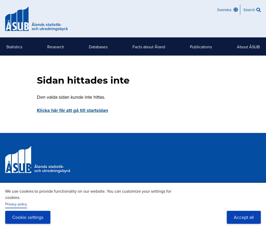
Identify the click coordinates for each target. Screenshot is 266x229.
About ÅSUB (248, 47)
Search (249, 9)
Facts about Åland (148, 47)
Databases (98, 47)
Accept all (244, 217)
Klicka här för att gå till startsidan (72, 110)
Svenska (224, 9)
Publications (201, 47)
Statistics (14, 47)
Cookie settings (27, 217)
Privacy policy (16, 204)
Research (55, 47)
